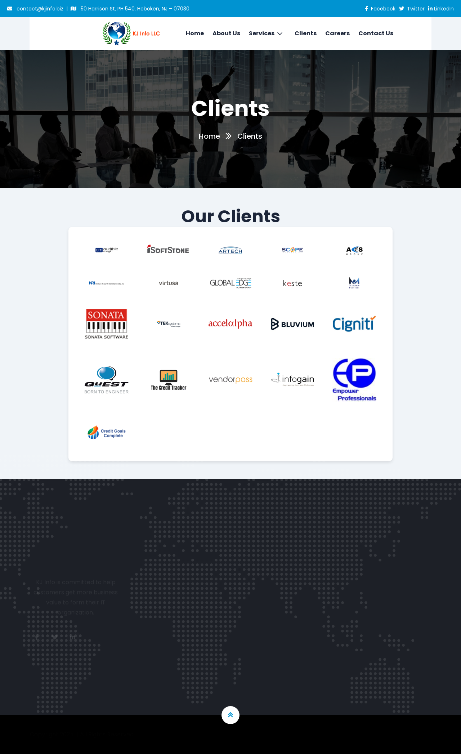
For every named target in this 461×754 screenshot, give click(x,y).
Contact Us (375, 33)
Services (261, 33)
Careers (337, 33)
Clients (306, 33)
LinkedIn (441, 8)
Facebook (380, 8)
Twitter (412, 8)
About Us (226, 33)
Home (195, 33)
